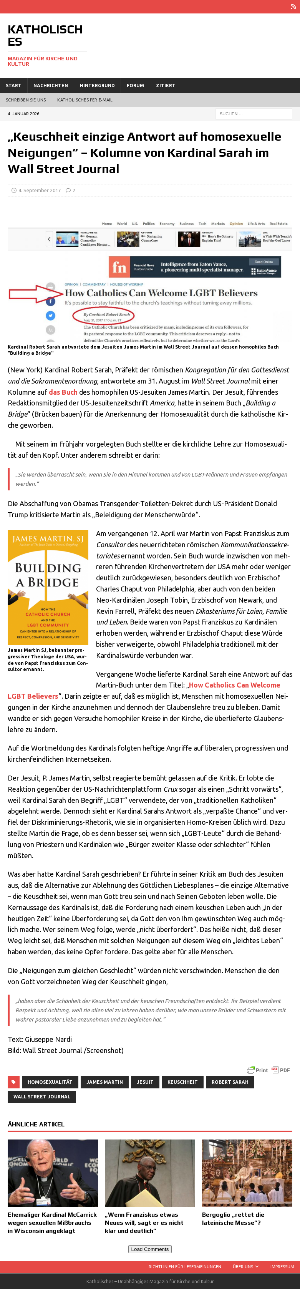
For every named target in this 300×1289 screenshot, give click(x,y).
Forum (135, 85)
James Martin (104, 1082)
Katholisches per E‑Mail (85, 100)
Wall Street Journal (41, 1096)
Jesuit (145, 1082)
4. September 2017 (39, 190)
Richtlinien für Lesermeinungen (185, 1266)
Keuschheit (182, 1082)
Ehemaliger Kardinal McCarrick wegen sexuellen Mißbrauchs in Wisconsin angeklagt (52, 1222)
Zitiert (166, 85)
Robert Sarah (230, 1082)
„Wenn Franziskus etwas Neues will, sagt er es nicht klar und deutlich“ (144, 1222)
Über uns (243, 1266)
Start (14, 85)
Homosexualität (50, 1082)
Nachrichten (50, 85)
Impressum (282, 1266)
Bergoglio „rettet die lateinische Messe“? (233, 1218)
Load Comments (150, 1249)
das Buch (63, 391)
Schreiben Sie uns (26, 100)
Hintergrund (97, 85)
